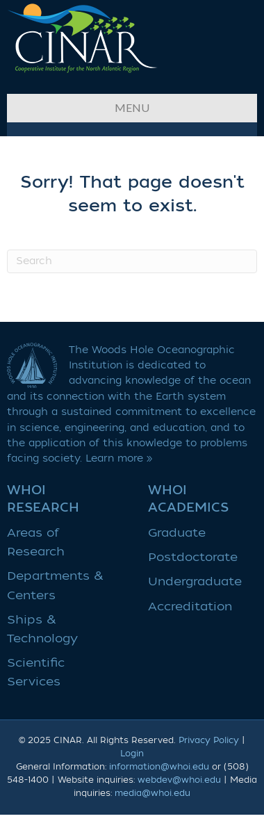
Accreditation (190, 607)
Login (132, 753)
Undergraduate (195, 581)
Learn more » (119, 458)
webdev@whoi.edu (179, 780)
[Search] (132, 261)
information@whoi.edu (159, 766)
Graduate (177, 533)
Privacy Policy (209, 740)
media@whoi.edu (152, 793)
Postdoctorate (193, 557)
